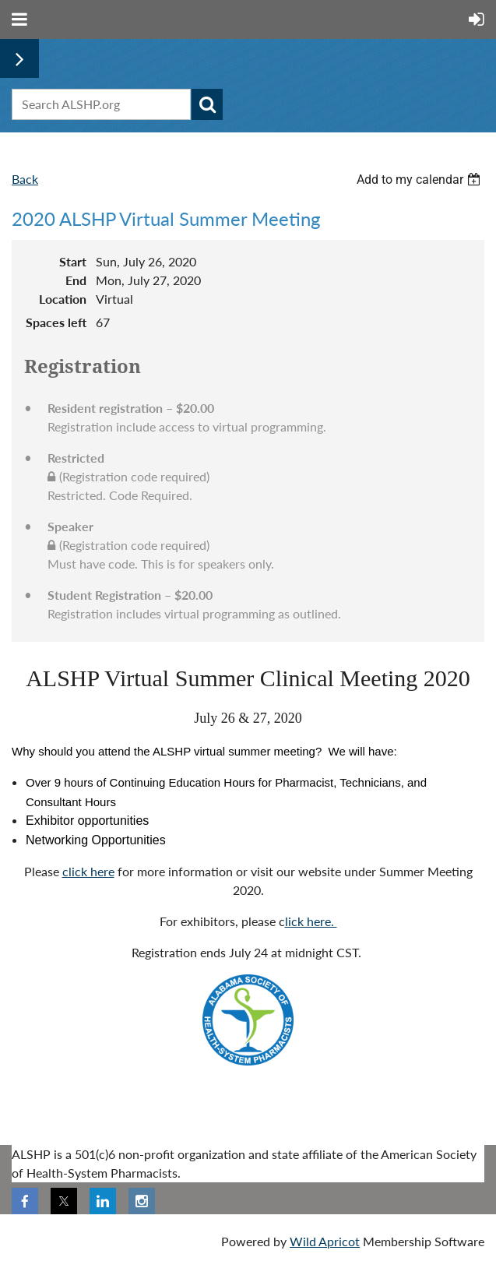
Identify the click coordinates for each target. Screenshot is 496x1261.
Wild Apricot (325, 1241)
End (75, 280)
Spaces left (56, 322)
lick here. (311, 921)
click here (88, 871)
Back (25, 178)
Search (207, 104)
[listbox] (420, 179)
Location (62, 298)
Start (72, 261)
